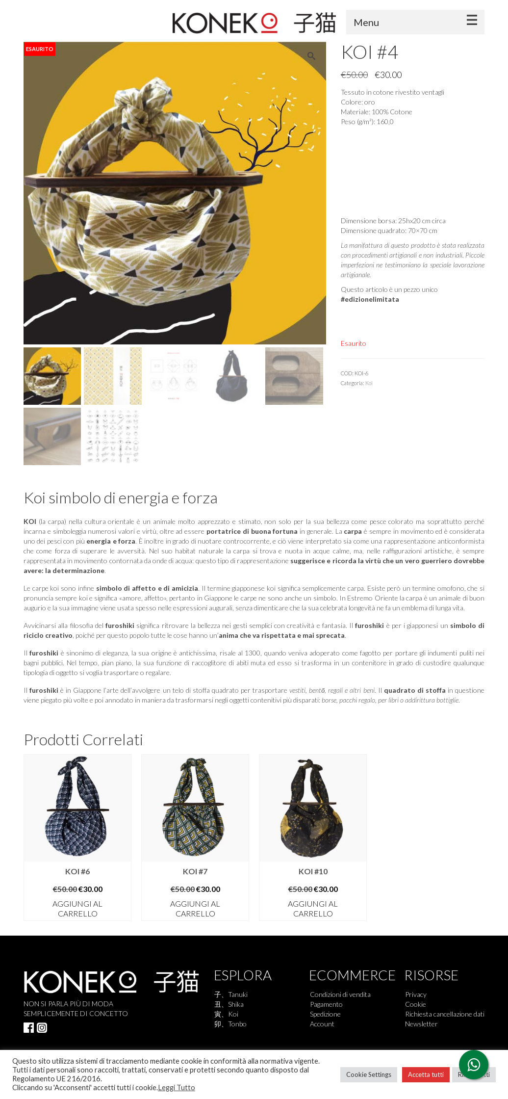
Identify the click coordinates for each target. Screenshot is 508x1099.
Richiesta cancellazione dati (444, 1014)
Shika (236, 1004)
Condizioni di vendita (340, 994)
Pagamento (326, 1004)
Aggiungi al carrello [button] (77, 908)
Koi (369, 383)
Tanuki (238, 994)
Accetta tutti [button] (426, 1074)
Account (322, 1024)
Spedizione (325, 1014)
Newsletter (421, 1024)
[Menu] (415, 22)
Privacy (416, 994)
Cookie (415, 1004)
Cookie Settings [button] (368, 1074)
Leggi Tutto (176, 1087)
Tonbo (237, 1024)
